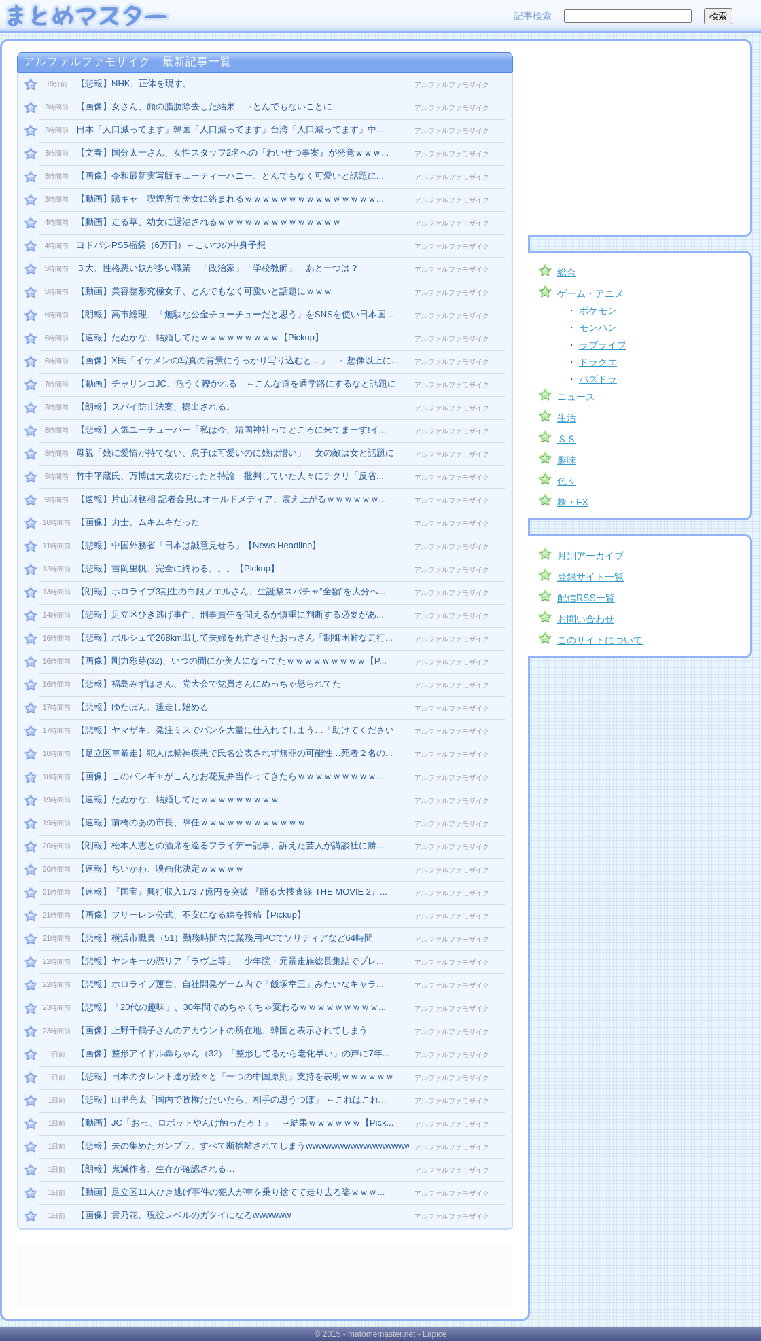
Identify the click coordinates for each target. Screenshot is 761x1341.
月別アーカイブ (590, 555)
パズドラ (598, 379)
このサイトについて (600, 639)
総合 (566, 272)
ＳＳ (566, 438)
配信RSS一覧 (586, 597)
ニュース (576, 396)
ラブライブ (602, 345)
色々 (566, 481)
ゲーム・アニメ (590, 293)
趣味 (566, 459)
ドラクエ (598, 362)
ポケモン (598, 310)
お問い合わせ (585, 618)
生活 (566, 417)
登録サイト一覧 (590, 576)
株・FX (572, 502)
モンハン (598, 327)
